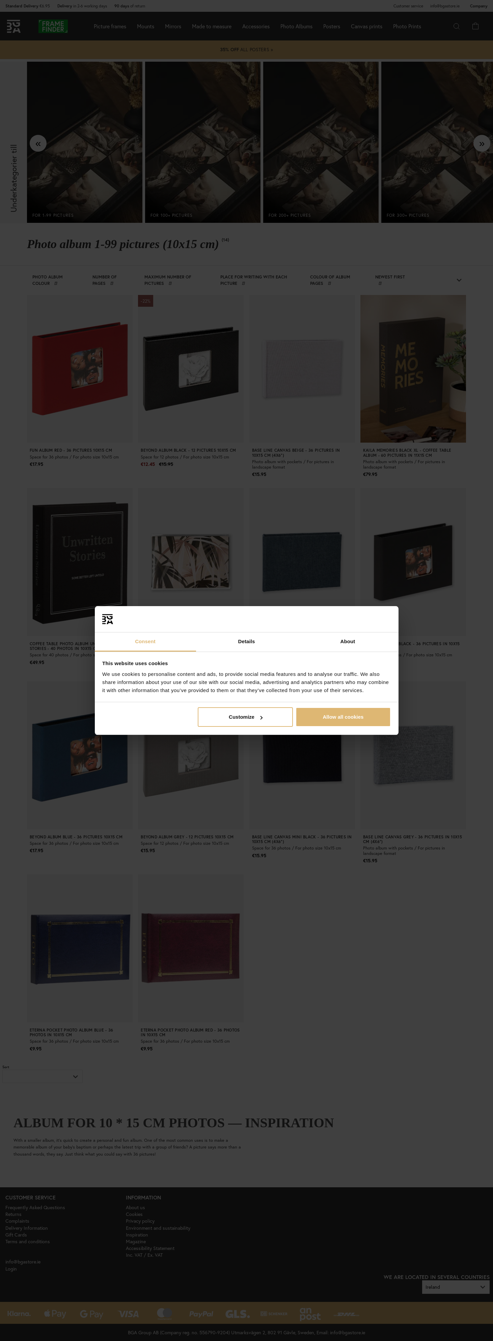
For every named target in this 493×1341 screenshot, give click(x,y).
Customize (246, 717)
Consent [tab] (145, 641)
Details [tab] (246, 641)
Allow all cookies (343, 717)
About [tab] (347, 641)
